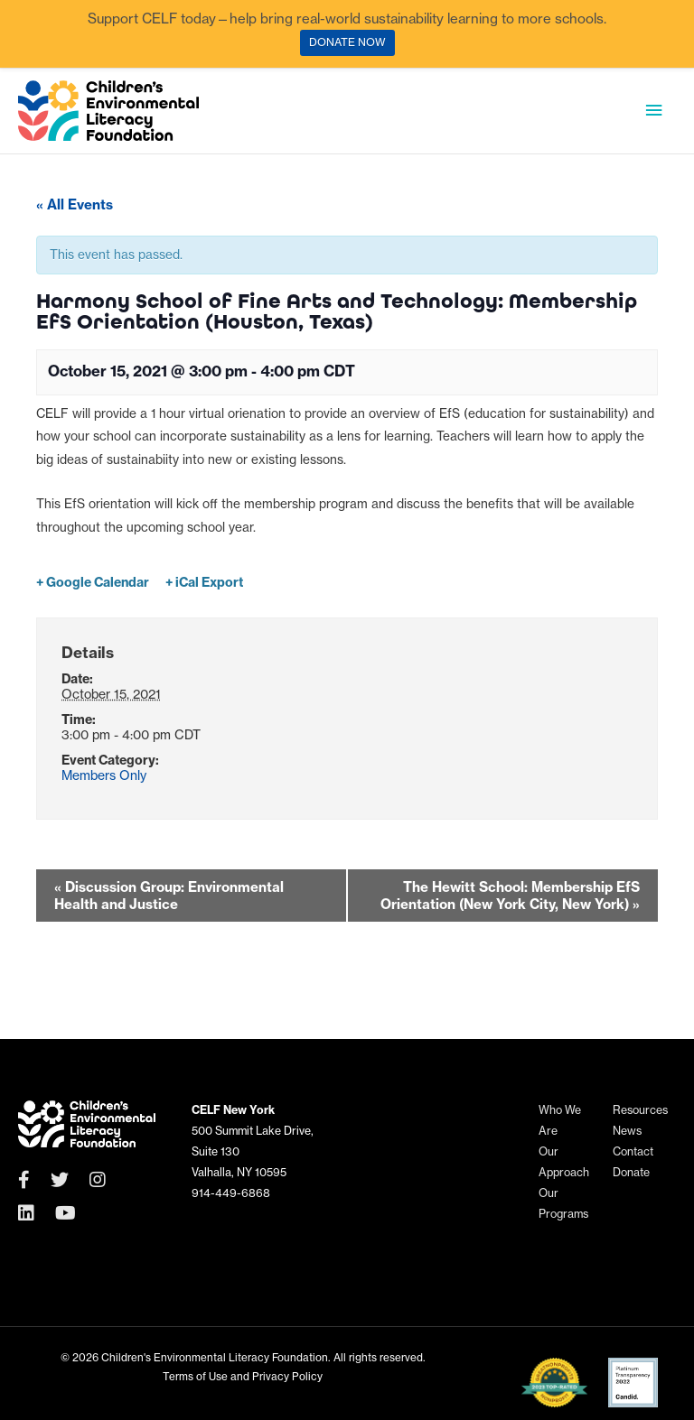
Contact (633, 1151)
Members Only (103, 775)
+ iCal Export (204, 582)
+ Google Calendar (92, 582)
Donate (631, 1172)
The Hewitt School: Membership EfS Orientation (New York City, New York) (510, 895)
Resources (640, 1110)
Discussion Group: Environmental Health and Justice (169, 895)
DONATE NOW (347, 42)
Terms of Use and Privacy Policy (243, 1376)
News (627, 1130)
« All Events (74, 204)
